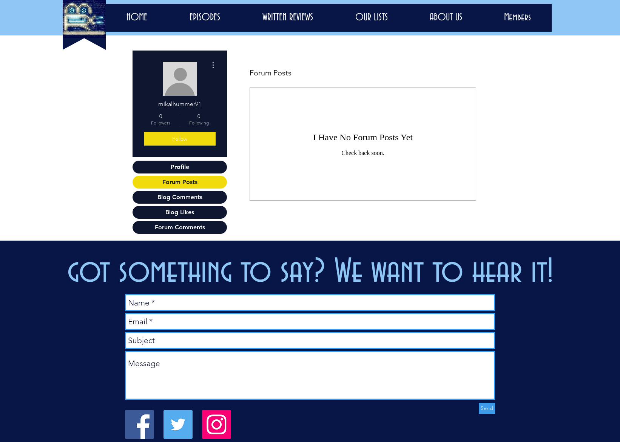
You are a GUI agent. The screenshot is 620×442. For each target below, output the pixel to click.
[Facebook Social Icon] (139, 424)
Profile (180, 166)
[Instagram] (216, 424)
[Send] (487, 408)
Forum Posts (179, 182)
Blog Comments (179, 197)
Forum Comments (180, 227)
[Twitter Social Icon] (178, 424)
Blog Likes (179, 212)
